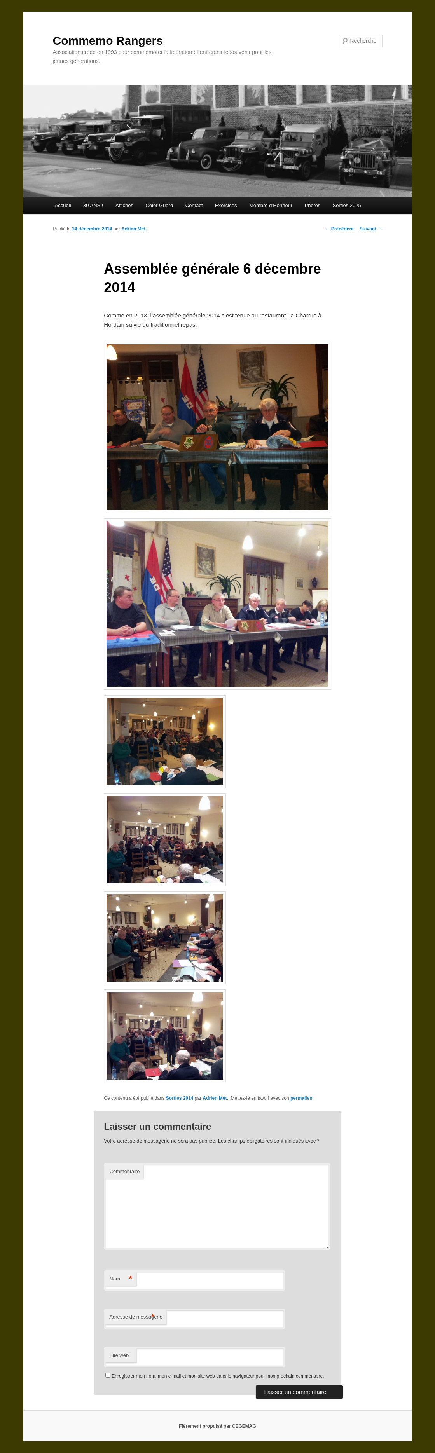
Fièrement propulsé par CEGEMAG (217, 1426)
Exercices (226, 205)
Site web (119, 1355)
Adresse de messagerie (135, 1317)
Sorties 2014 (180, 1098)
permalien (301, 1098)
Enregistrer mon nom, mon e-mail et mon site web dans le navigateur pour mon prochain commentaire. (218, 1376)
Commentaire (124, 1171)
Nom (120, 1279)
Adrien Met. (134, 229)
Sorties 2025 (347, 205)
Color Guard (159, 205)
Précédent (339, 229)
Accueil (63, 205)
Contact (194, 205)
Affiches (124, 205)
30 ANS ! (93, 205)
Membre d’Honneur (270, 205)
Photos (312, 205)
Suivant (371, 229)
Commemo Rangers (108, 40)
